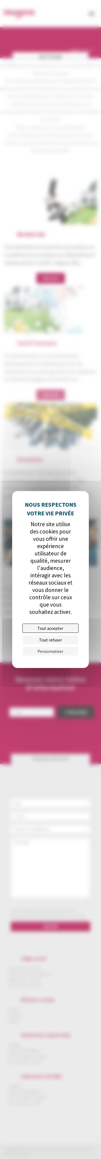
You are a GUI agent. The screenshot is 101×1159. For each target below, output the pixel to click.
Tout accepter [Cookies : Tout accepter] (50, 628)
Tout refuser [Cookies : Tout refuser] (50, 640)
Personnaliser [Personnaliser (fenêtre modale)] (50, 651)
